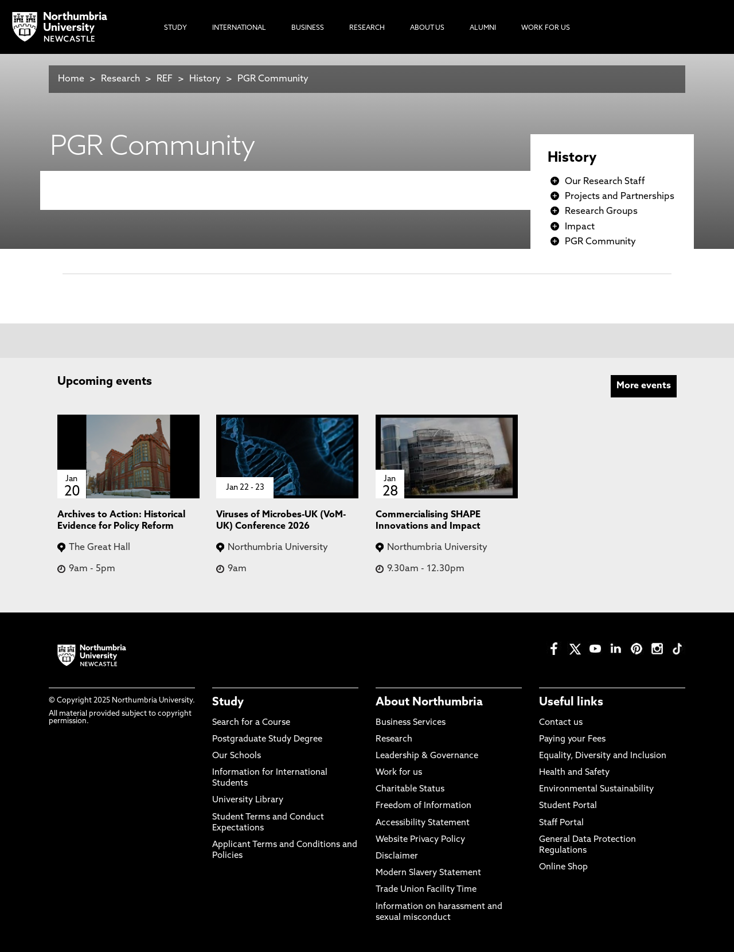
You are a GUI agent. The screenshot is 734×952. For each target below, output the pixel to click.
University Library (247, 800)
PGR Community (273, 79)
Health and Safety (574, 772)
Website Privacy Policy (420, 840)
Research (120, 79)
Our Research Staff (605, 181)
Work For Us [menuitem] (545, 28)
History (205, 79)
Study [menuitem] (175, 28)
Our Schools (236, 756)
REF (165, 79)
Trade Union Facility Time (426, 889)
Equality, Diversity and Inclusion (602, 756)
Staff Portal (561, 823)
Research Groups (601, 211)
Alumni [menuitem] (483, 28)
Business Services (411, 723)
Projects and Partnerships (619, 196)
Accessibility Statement (423, 823)
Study (228, 702)
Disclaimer (397, 856)
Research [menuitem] (367, 28)
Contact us (561, 723)
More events (643, 386)
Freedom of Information (423, 806)
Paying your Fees (572, 739)
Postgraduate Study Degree (267, 739)
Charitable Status (410, 789)
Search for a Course (251, 723)
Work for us (399, 772)
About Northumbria (429, 702)
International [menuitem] (239, 28)
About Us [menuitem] (427, 28)
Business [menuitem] (307, 28)
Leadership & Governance (427, 756)
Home (71, 79)
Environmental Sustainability (596, 789)
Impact (580, 227)
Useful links (571, 702)
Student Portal (568, 806)
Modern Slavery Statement (428, 873)
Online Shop (563, 867)
